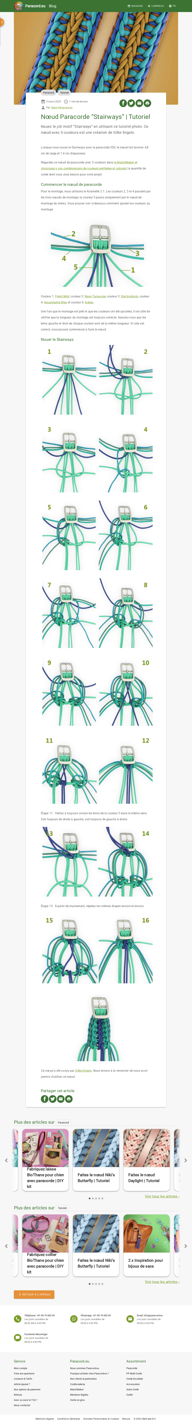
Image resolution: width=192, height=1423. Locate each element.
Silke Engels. (83, 1070)
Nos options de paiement (27, 1389)
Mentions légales (79, 1394)
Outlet (129, 1394)
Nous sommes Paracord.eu (84, 1368)
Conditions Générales (68, 1419)
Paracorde (131, 1368)
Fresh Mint (62, 296)
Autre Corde (132, 1389)
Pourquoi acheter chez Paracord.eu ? (89, 1373)
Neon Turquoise (95, 296)
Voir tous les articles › (162, 1196)
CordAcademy (77, 1384)
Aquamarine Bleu (55, 302)
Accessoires (133, 1384)
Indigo (89, 302)
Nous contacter (22, 1405)
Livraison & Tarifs (23, 1378)
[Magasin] (135, 6)
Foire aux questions (24, 1373)
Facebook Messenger (35, 1334)
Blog (40, 6)
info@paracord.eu (153, 1315)
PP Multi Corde (134, 1373)
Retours (18, 1394)
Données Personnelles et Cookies (101, 1419)
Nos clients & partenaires (83, 1378)
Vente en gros (77, 1400)
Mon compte (20, 1368)
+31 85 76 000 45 (46, 1315)
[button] (172, 6)
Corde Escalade (134, 1378)
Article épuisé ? (22, 1384)
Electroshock (129, 296)
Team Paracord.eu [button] (62, 107)
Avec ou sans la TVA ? (25, 1400)
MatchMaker (77, 1389)
